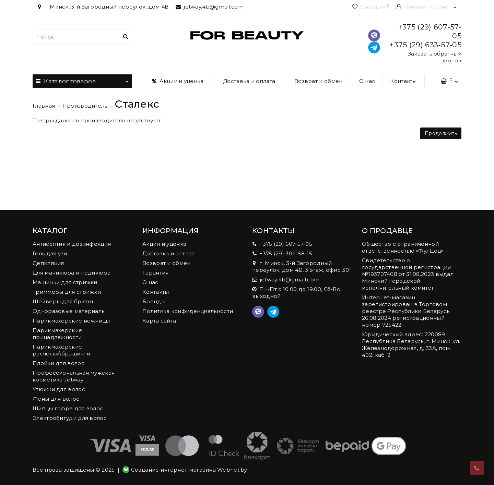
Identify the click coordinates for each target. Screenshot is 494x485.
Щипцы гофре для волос (68, 408)
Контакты (403, 81)
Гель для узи (50, 253)
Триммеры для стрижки (67, 292)
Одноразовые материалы (69, 311)
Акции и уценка (178, 81)
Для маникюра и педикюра (71, 272)
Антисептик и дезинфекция (72, 244)
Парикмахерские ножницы (71, 320)
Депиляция (48, 263)
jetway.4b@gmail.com (210, 6)
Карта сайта (159, 320)
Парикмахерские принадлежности (57, 333)
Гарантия (155, 272)
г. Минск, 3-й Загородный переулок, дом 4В (102, 6)
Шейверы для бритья (63, 301)
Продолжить (441, 133)
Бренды (153, 301)
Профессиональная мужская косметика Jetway (74, 376)
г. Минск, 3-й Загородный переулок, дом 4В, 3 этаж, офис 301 (301, 266)
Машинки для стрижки (65, 282)
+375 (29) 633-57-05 (425, 44)
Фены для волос (56, 399)
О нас (367, 81)
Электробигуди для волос (70, 418)
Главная (44, 105)
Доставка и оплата (249, 81)
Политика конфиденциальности (187, 311)
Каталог (82, 79)
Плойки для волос (58, 363)
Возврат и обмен (318, 81)
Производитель (84, 105)
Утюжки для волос (59, 389)
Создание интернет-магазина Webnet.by (189, 469)
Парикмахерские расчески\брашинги (61, 350)
